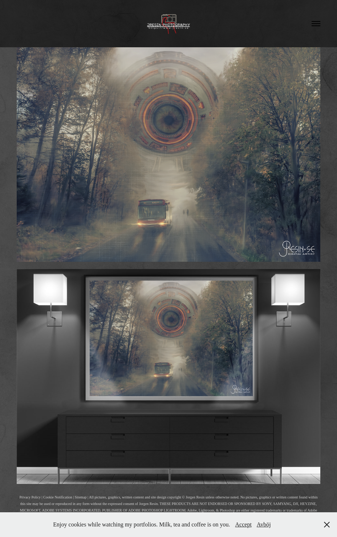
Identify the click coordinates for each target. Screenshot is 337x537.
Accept (243, 524)
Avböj (264, 524)
